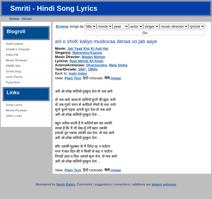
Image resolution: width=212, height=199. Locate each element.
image (112, 78)
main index (78, 73)
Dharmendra (96, 65)
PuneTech (13, 82)
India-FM (12, 54)
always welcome (164, 184)
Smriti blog (13, 71)
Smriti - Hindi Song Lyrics (53, 8)
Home (14, 19)
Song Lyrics (14, 104)
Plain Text (73, 78)
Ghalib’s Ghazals (18, 49)
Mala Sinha (118, 65)
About (27, 19)
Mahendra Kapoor (87, 53)
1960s (93, 69)
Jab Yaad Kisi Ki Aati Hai (87, 48)
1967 (82, 69)
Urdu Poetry (14, 76)
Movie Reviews (16, 60)
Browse (62, 26)
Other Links (14, 115)
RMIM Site (13, 65)
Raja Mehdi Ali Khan (87, 61)
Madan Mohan (93, 57)
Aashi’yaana (14, 43)
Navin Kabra (65, 184)
